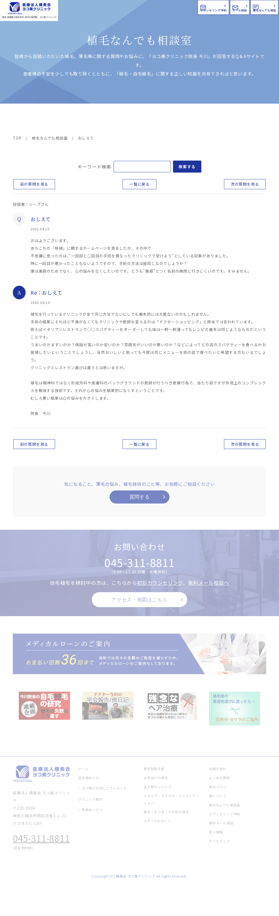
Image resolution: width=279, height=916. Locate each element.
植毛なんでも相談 (243, 7)
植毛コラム (219, 120)
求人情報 (250, 120)
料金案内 (128, 120)
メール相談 (180, 7)
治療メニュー (60, 120)
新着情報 (189, 120)
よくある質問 (158, 120)
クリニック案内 (94, 120)
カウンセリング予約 (115, 7)
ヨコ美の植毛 (29, 120)
